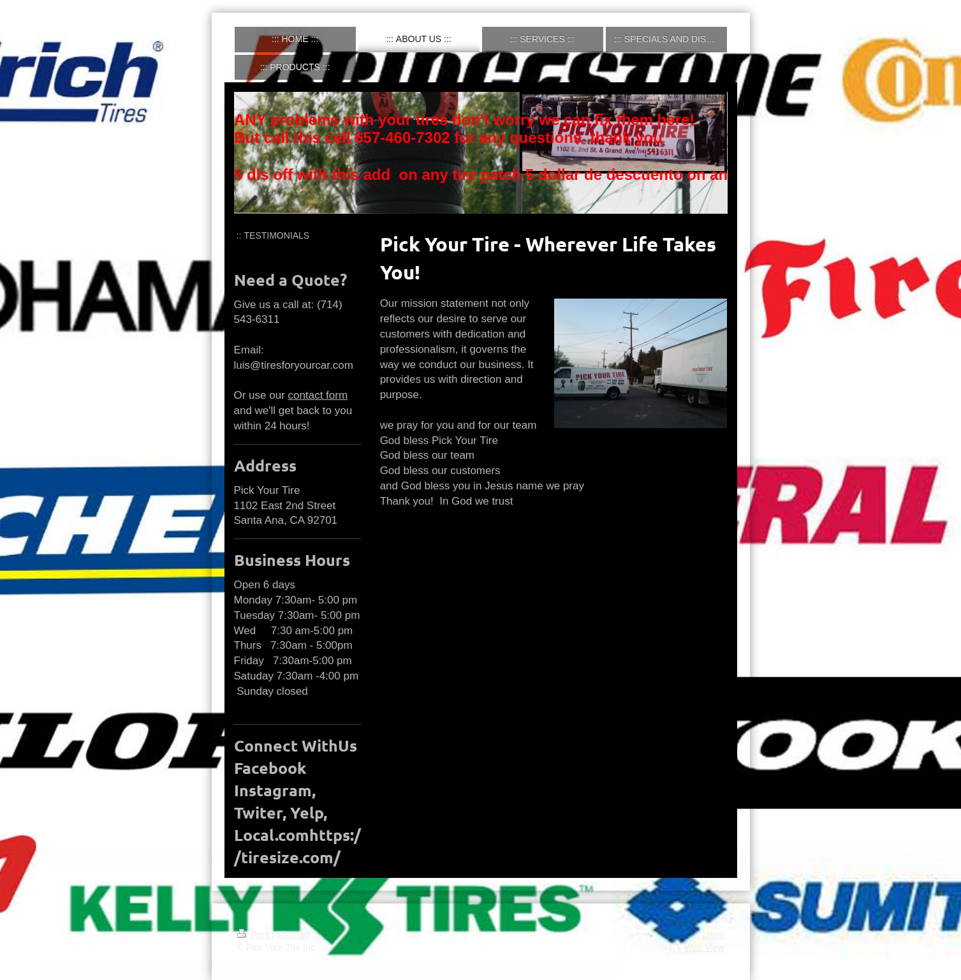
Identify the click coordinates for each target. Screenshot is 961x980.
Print (254, 935)
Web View (704, 947)
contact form (318, 395)
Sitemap (293, 935)
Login (713, 935)
